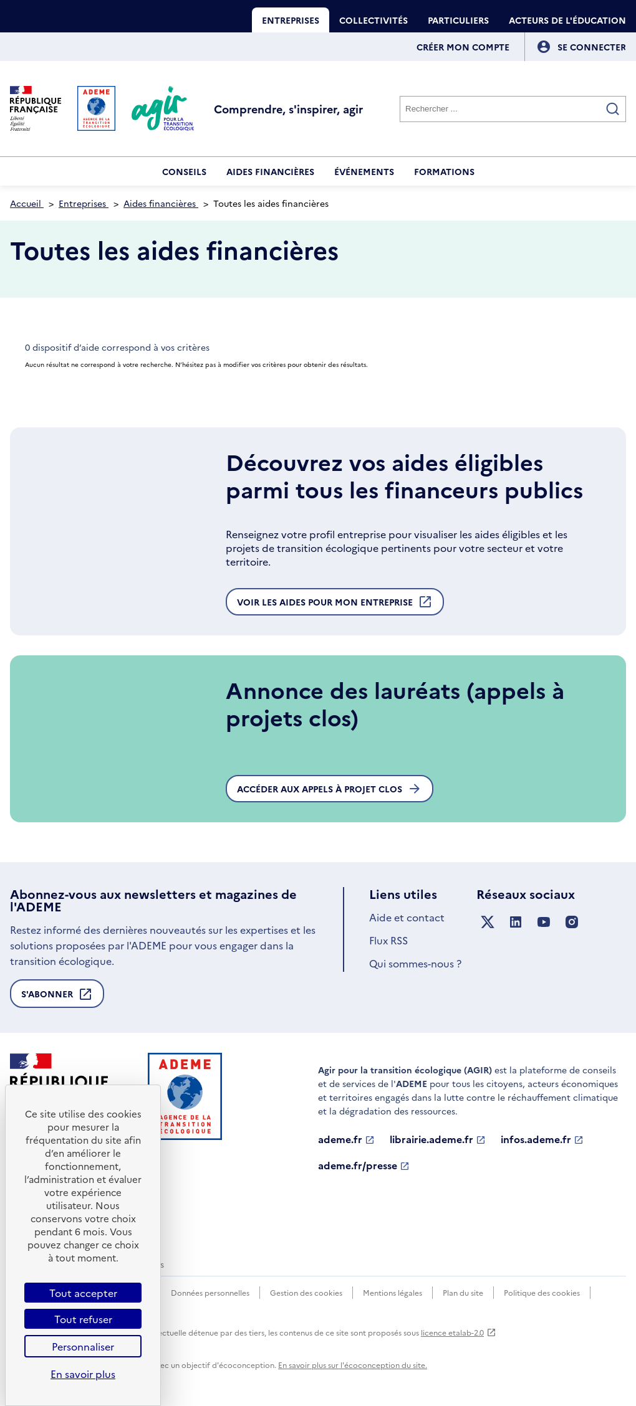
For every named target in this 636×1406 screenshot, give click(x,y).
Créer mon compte (463, 46)
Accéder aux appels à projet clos (329, 788)
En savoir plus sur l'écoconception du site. (352, 1364)
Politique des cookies (542, 1292)
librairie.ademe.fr (438, 1139)
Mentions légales (392, 1292)
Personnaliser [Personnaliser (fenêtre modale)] (83, 1346)
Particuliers (458, 20)
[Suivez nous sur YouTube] (543, 922)
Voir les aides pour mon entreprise (335, 604)
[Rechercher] (513, 109)
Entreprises (290, 20)
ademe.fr (346, 1139)
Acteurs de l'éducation (567, 20)
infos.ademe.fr (542, 1139)
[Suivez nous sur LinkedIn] (515, 922)
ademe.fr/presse (364, 1165)
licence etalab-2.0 (458, 1332)
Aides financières (270, 171)
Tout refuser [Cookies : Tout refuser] (83, 1319)
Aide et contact (407, 917)
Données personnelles (210, 1292)
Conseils (184, 171)
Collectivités (373, 20)
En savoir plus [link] (83, 1373)
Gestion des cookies (306, 1292)
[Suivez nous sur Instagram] (572, 922)
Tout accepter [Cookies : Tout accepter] (83, 1292)
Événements (364, 171)
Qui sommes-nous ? (415, 963)
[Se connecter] (591, 46)
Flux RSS (388, 940)
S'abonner (57, 997)
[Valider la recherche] (613, 109)
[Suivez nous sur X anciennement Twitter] (487, 922)
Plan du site (463, 1292)
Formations (444, 171)
